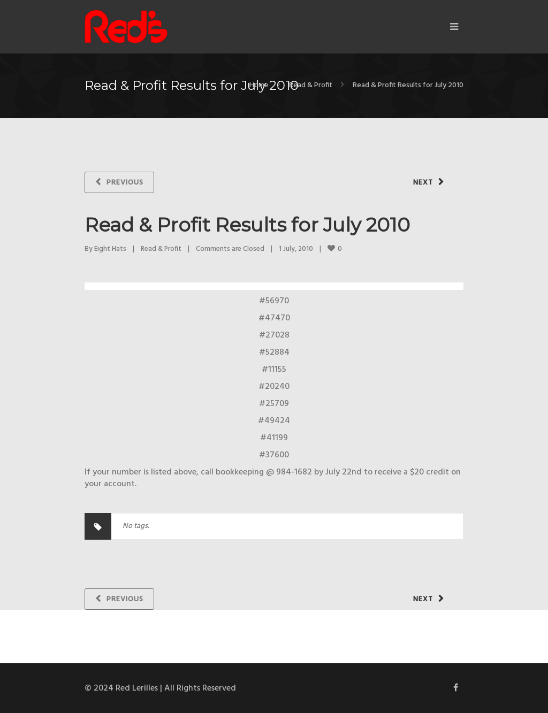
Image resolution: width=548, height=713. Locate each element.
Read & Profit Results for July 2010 (247, 224)
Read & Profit (310, 85)
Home (259, 85)
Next (423, 183)
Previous (124, 183)
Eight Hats (110, 249)
